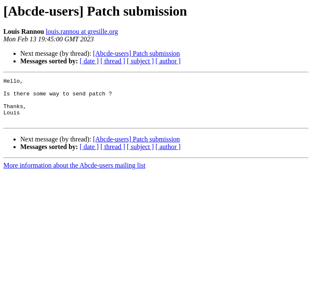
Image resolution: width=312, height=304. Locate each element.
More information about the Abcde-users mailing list (74, 174)
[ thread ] (112, 61)
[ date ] (89, 61)
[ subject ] (140, 61)
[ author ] (168, 61)
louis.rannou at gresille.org (82, 31)
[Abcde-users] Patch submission (136, 53)
